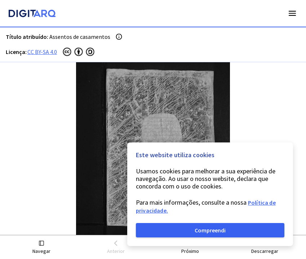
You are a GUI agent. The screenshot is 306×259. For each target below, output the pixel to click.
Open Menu (292, 13)
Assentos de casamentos (79, 36)
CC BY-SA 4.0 (42, 51)
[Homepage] (32, 14)
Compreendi (210, 230)
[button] (41, 247)
